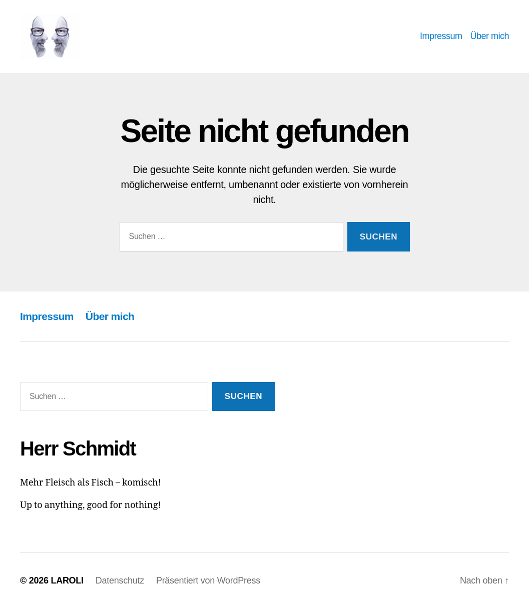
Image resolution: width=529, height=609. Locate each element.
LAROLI (67, 581)
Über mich (489, 36)
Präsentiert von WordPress (208, 581)
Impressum (441, 36)
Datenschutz (120, 581)
